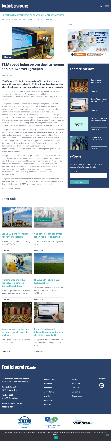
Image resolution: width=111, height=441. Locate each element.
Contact (47, 404)
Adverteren (49, 392)
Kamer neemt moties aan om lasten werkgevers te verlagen (15, 332)
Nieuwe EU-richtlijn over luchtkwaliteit (47, 281)
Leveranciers (49, 379)
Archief (47, 396)
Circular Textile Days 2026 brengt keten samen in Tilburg (99, 119)
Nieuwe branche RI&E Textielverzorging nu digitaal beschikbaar (13, 282)
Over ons (48, 400)
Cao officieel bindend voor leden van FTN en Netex (48, 235)
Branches (48, 383)
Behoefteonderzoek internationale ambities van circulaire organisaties (49, 332)
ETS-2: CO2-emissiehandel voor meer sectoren (15, 235)
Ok (56, 438)
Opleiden (48, 387)
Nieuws (75, 379)
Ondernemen (77, 396)
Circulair (75, 387)
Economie (76, 392)
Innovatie (76, 383)
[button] (106, 6)
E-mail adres (74, 172)
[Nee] (107, 435)
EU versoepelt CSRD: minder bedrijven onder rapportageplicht (98, 138)
